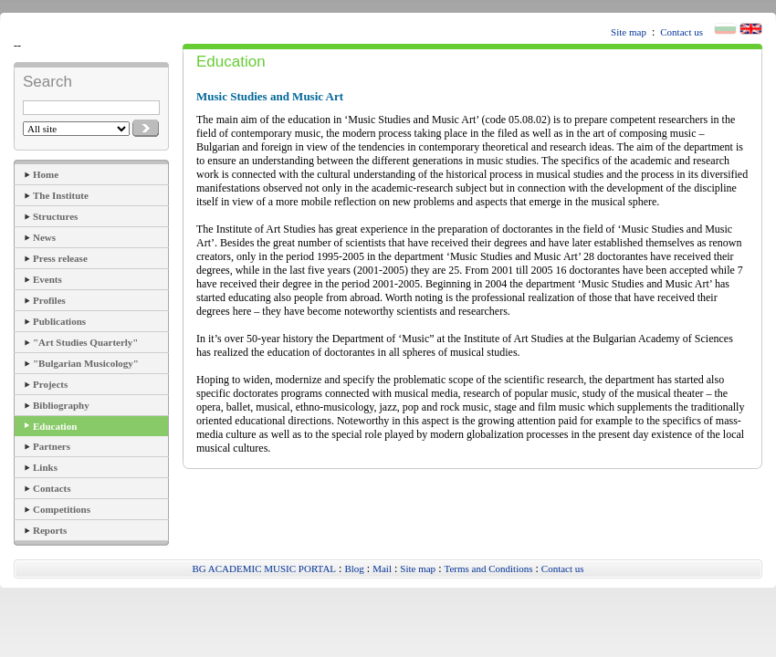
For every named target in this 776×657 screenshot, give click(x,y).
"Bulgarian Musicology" (86, 363)
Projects (50, 384)
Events (47, 279)
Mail (382, 568)
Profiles (49, 300)
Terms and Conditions (488, 568)
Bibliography (61, 405)
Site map (628, 31)
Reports (50, 530)
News (44, 237)
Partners (51, 446)
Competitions (61, 509)
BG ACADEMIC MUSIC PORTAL (264, 568)
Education (55, 426)
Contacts (52, 488)
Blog (353, 568)
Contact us (681, 31)
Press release (60, 258)
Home (45, 174)
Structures (55, 216)
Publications (59, 321)
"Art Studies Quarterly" (85, 342)
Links (45, 467)
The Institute (61, 195)
